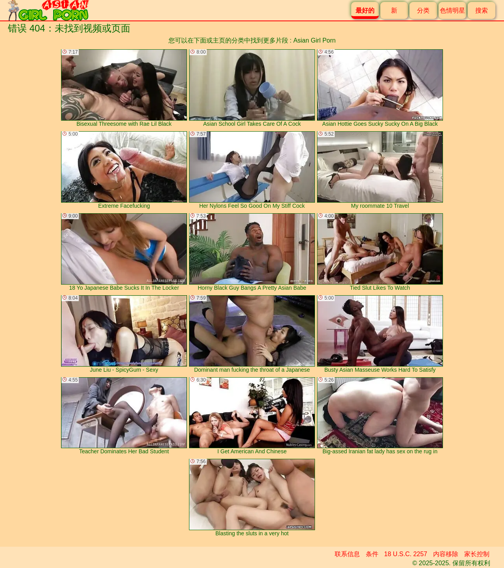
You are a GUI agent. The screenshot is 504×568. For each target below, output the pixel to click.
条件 (372, 554)
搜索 (481, 10)
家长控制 (476, 554)
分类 (423, 10)
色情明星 (452, 10)
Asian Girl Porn (314, 40)
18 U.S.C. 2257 (405, 554)
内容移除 (445, 554)
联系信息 (347, 554)
